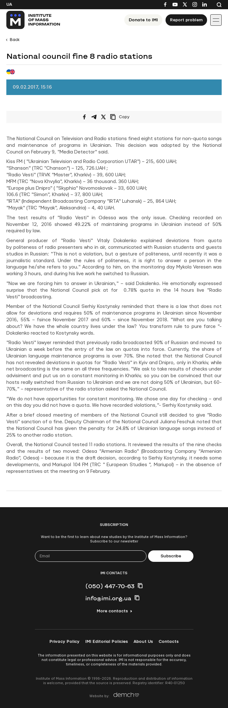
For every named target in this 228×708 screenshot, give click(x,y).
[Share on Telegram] (94, 117)
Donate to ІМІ (143, 20)
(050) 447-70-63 (109, 586)
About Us (143, 641)
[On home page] (33, 20)
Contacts (169, 641)
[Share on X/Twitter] (103, 117)
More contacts (112, 611)
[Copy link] (128, 117)
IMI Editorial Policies (106, 641)
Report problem (186, 20)
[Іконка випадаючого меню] (216, 20)
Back (15, 39)
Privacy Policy (64, 641)
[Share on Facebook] (84, 117)
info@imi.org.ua (108, 598)
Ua (9, 4)
